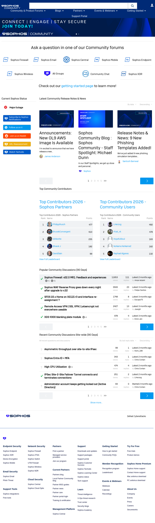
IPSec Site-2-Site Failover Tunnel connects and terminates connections (70, 376)
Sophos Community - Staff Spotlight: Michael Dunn (95, 150)
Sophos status (83, 471)
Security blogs (83, 500)
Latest (142, 277)
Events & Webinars (104, 10)
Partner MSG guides (61, 478)
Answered (41, 279)
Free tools (7, 492)
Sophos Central (80, 60)
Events (130, 492)
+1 (54, 281)
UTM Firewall (33, 457)
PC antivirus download (136, 474)
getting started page (77, 86)
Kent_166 (139, 351)
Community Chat (100, 74)
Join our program (59, 455)
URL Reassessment (16, 144)
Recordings (107, 488)
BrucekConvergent (61, 231)
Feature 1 (78, 34)
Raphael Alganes (121, 253)
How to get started (109, 445)
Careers (130, 499)
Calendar (106, 484)
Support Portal (79, 16)
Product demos (133, 449)
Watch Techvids (14, 152)
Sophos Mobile (110, 60)
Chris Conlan (140, 360)
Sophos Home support (136, 462)
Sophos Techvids (84, 463)
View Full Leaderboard (49, 259)
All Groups (58, 73)
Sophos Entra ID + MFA (56, 358)
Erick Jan (138, 319)
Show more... (96, 402)
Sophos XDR (135, 74)
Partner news (58, 482)
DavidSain (57, 253)
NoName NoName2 (122, 246)
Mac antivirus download (136, 470)
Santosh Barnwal (130, 161)
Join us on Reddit (15, 136)
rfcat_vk (117, 231)
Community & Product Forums (27, 10)
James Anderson (52, 156)
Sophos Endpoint (141, 60)
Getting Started (135, 10)
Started (142, 384)
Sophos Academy (85, 504)
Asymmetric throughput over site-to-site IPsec (70, 349)
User (151, 5)
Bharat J (57, 246)
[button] (132, 6)
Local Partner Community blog (63, 473)
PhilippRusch (59, 224)
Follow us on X (13, 127)
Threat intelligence (85, 488)
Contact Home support (136, 466)
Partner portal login (60, 490)
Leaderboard (107, 466)
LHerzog (117, 224)
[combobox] (78, 6)
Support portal (83, 453)
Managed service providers (59, 450)
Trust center (82, 496)
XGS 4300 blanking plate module (62, 317)
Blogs (58, 10)
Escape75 (139, 300)
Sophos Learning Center (87, 467)
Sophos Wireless (24, 74)
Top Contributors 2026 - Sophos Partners (62, 204)
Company (131, 488)
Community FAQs (109, 449)
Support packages (85, 449)
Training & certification (62, 494)
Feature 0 (76, 34)
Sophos (87, 171)
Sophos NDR (33, 465)
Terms (18, 519)
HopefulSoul (119, 239)
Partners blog (58, 468)
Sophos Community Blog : (95, 135)
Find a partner (58, 445)
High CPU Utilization (55, 366)
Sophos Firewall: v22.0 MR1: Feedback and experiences (75, 277)
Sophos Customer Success (85, 458)
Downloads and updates (87, 445)
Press (129, 495)
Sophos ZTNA (33, 449)
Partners (77, 10)
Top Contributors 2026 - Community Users (123, 204)
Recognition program (110, 462)
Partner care (58, 486)
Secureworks (132, 503)
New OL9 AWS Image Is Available (56, 140)
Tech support (83, 475)
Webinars (106, 480)
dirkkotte (57, 239)
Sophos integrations (11, 488)
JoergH (138, 309)
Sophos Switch (34, 453)
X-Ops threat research (86, 492)
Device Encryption (10, 453)
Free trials (131, 445)
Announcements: (55, 133)
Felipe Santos (140, 290)
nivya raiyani (140, 280)
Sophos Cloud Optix (36, 482)
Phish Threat (8, 474)
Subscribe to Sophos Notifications (16, 118)
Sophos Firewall (19, 60)
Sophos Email (48, 60)
